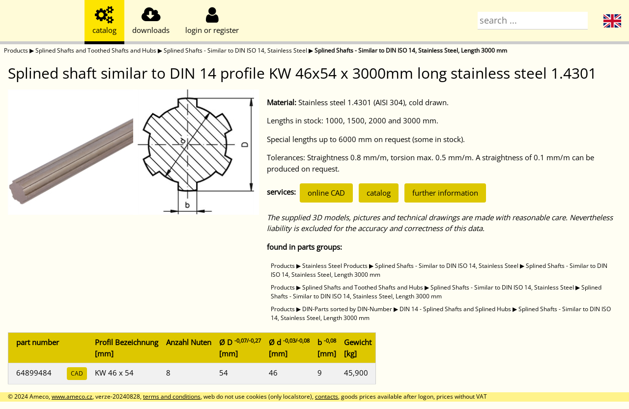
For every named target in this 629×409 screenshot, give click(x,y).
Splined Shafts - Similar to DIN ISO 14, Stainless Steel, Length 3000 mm (410, 50)
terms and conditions (171, 396)
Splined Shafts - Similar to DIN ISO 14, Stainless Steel (235, 50)
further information (445, 193)
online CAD (326, 193)
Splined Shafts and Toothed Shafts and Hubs (95, 50)
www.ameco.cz (72, 396)
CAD (77, 373)
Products (16, 50)
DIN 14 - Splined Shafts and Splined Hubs (455, 309)
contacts (326, 396)
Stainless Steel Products (335, 266)
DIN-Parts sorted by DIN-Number (347, 309)
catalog (379, 193)
